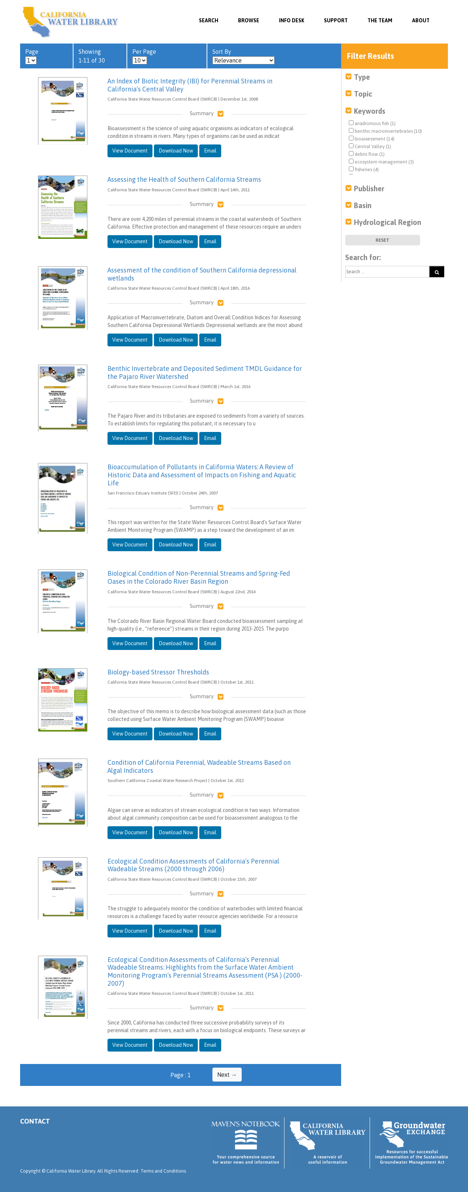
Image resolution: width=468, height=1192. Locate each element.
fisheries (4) (364, 169)
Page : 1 (180, 1075)
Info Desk (291, 20)
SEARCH (208, 20)
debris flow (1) (367, 154)
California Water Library (70, 22)
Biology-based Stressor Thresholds (158, 672)
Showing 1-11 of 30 (92, 56)
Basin (362, 205)
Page (31, 56)
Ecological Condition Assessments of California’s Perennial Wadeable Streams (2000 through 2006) (193, 865)
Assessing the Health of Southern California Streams (184, 179)
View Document (130, 151)
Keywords (369, 111)
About (421, 20)
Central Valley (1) (370, 146)
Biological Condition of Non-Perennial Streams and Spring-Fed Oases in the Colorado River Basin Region (198, 577)
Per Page (144, 56)
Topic (363, 94)
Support (336, 20)
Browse (248, 20)
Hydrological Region (387, 222)
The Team (379, 20)
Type (362, 77)
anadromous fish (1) (372, 123)
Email (210, 151)
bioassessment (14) (372, 139)
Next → (227, 1074)
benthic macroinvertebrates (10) (385, 131)
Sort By (243, 56)
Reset (382, 240)
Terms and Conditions (163, 1171)
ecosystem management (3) (381, 162)
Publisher (369, 188)
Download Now (176, 151)
